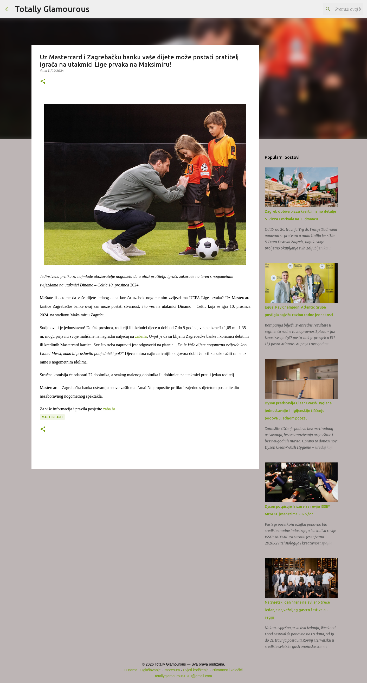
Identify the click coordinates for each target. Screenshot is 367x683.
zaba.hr (141, 336)
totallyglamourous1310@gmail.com (183, 676)
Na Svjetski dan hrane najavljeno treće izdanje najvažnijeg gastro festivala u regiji (297, 609)
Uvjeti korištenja (196, 670)
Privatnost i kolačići (227, 670)
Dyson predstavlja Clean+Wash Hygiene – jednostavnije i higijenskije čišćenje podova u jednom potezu (299, 410)
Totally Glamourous (52, 9)
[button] (43, 81)
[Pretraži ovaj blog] (335, 9)
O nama (130, 670)
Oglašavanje (150, 670)
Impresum (172, 670)
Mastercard (52, 417)
